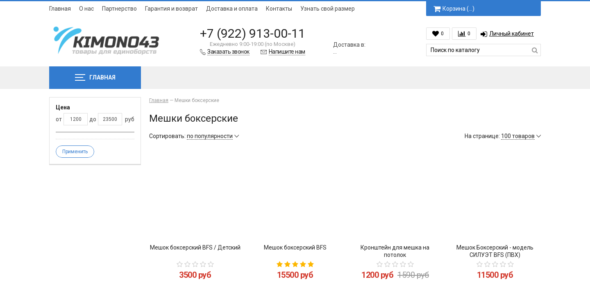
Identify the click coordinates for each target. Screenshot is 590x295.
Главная (60, 8)
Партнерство (119, 8)
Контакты (279, 8)
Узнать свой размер (327, 8)
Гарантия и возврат (171, 8)
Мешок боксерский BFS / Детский (195, 247)
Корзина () (453, 8)
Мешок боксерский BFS (295, 247)
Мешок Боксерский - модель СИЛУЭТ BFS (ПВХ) (494, 251)
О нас (86, 8)
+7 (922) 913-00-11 (252, 33)
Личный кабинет (507, 33)
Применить (75, 151)
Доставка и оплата (232, 8)
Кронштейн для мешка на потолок (395, 251)
